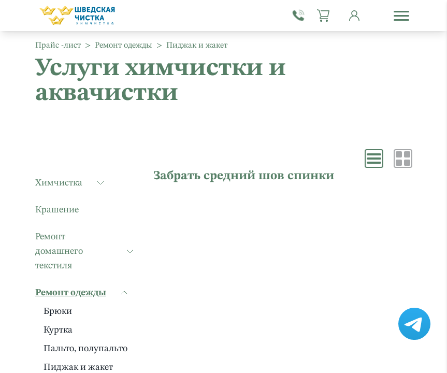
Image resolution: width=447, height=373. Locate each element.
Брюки (58, 311)
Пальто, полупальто (85, 348)
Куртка (58, 330)
